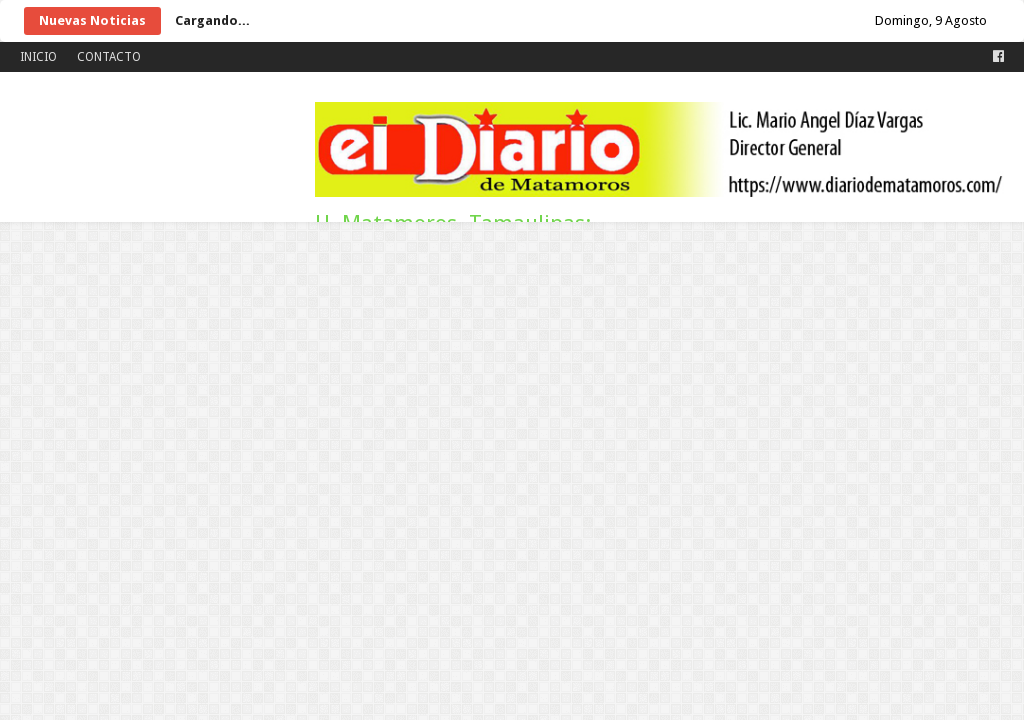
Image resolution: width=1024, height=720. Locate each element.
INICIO (38, 57)
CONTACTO (109, 57)
